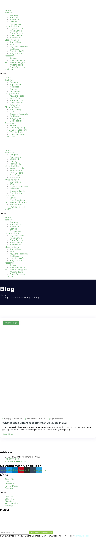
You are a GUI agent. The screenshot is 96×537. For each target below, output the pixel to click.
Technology (15, 24)
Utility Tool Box (12, 26)
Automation (15, 38)
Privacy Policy (11, 486)
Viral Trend (10, 69)
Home (8, 10)
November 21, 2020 (35, 419)
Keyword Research (19, 47)
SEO (12, 44)
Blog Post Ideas (17, 53)
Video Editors (16, 31)
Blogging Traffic (17, 51)
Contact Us (10, 481)
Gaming (13, 22)
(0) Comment (56, 419)
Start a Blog (15, 42)
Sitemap (9, 488)
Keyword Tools (17, 28)
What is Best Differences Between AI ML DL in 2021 (35, 422)
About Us (9, 479)
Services (13, 58)
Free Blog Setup (17, 60)
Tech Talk (9, 13)
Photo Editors (16, 33)
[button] (48, 73)
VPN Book (14, 19)
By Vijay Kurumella (12, 418)
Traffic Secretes (17, 67)
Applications (15, 17)
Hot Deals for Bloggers (16, 62)
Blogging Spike (12, 40)
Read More (8, 434)
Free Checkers (16, 35)
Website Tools (16, 65)
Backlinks (14, 49)
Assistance (9, 56)
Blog (5, 297)
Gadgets (14, 15)
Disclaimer (10, 484)
